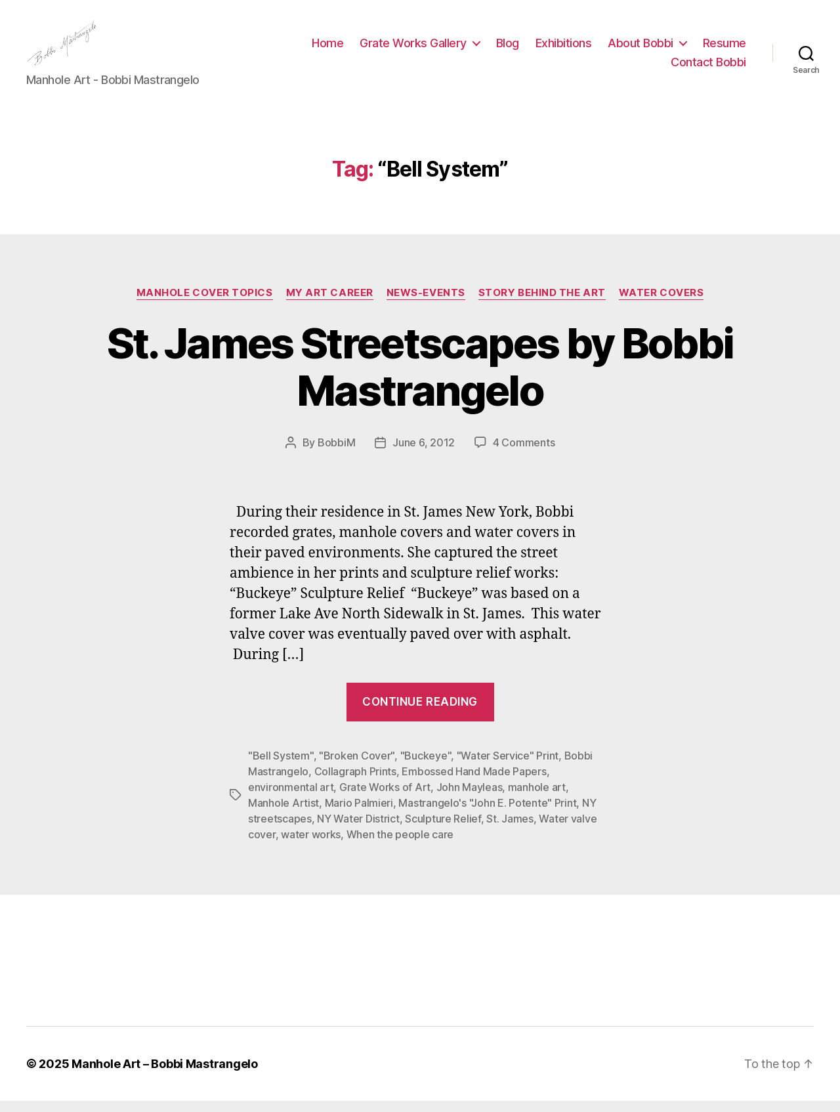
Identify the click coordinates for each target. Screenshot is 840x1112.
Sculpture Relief (443, 829)
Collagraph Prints (355, 782)
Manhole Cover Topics (204, 303)
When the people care (400, 845)
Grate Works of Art (384, 798)
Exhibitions (564, 48)
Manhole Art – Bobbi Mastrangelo (165, 1075)
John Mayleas (469, 798)
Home (327, 48)
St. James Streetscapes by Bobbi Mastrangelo (420, 377)
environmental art (290, 798)
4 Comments (524, 453)
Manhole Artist (283, 814)
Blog (507, 48)
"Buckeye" (426, 766)
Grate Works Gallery (413, 48)
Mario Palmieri (359, 814)
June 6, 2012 (423, 453)
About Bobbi (640, 48)
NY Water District (358, 829)
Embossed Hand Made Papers (474, 782)
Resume (724, 48)
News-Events (426, 303)
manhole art (537, 798)
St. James (510, 829)
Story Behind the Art (542, 303)
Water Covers (661, 303)
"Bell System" (281, 766)
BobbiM (336, 453)
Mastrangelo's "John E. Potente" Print (487, 814)
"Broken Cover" (356, 766)
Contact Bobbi (708, 68)
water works (311, 845)
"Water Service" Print (507, 766)
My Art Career (329, 303)
